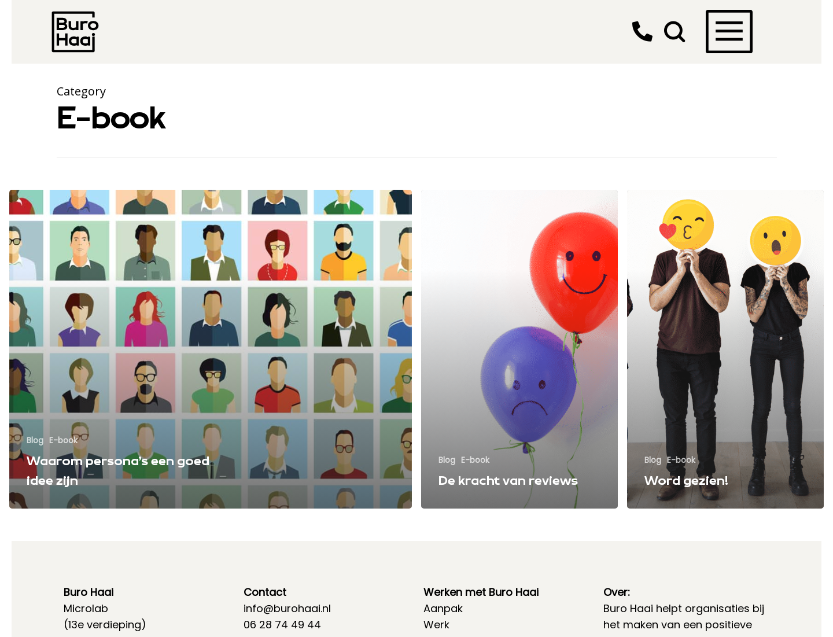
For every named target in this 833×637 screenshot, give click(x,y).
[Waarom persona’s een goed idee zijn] (210, 349)
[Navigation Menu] (713, 16)
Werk (436, 624)
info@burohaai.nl (287, 608)
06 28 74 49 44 (282, 624)
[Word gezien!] (725, 349)
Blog (35, 440)
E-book (63, 440)
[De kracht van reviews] (519, 349)
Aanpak (443, 608)
